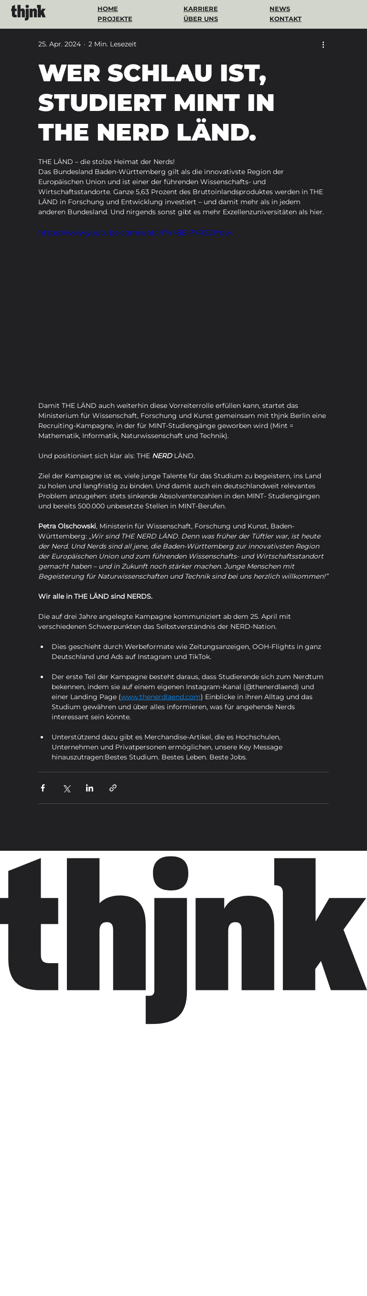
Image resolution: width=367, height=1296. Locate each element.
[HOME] (121, 8)
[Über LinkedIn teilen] (89, 787)
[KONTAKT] (293, 18)
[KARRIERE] (210, 8)
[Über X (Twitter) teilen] (66, 787)
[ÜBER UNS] (207, 18)
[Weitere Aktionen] (323, 44)
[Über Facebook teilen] (42, 787)
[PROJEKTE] (116, 18)
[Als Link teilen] (113, 787)
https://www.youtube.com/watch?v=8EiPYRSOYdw (134, 232)
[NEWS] (296, 8)
